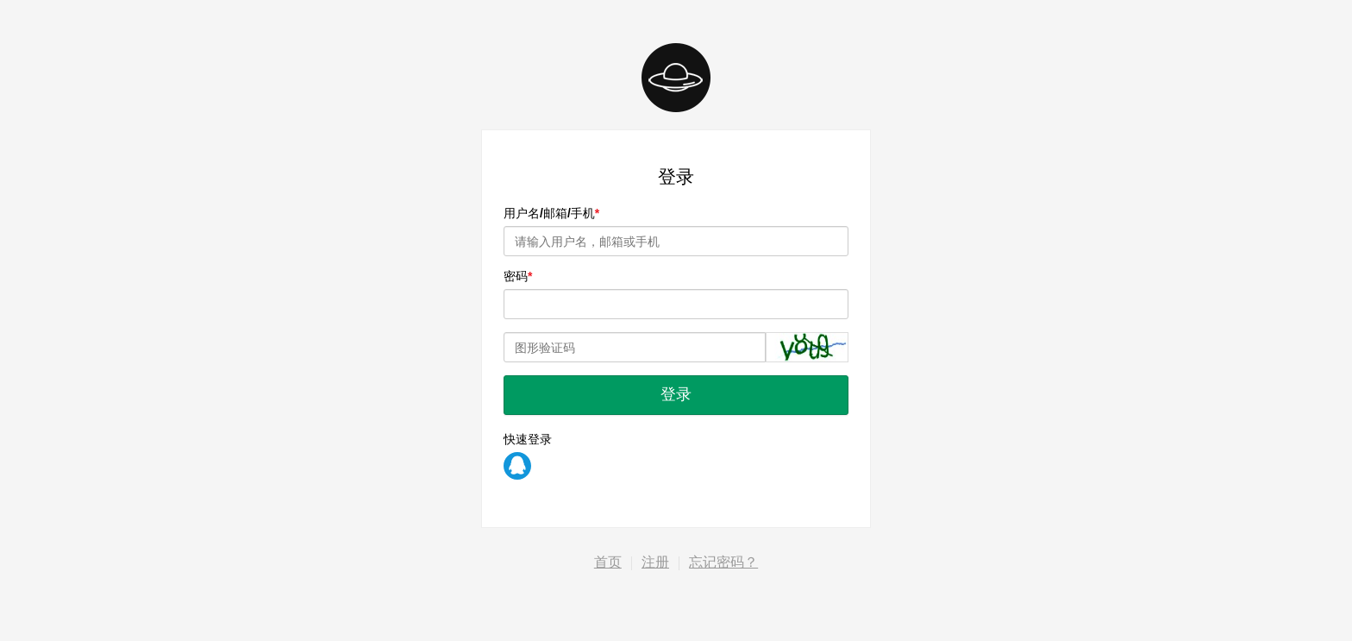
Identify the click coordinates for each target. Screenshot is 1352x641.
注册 (655, 562)
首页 (608, 562)
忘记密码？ (723, 562)
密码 (516, 276)
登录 (676, 394)
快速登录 (528, 439)
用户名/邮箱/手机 (549, 213)
